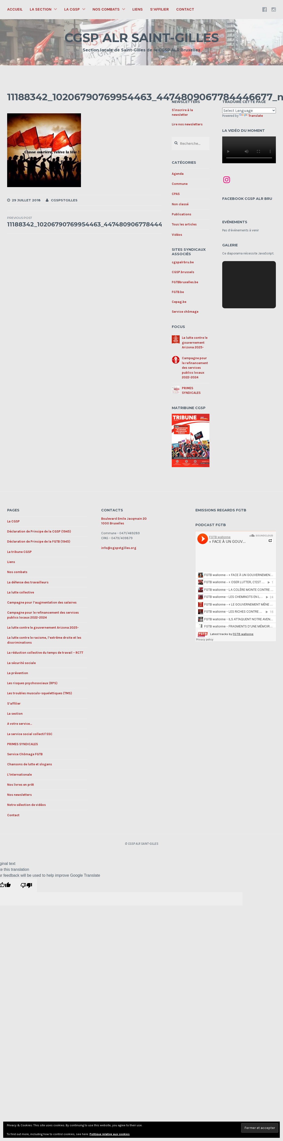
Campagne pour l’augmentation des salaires (42, 602)
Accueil (15, 9)
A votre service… (19, 724)
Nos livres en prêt (20, 784)
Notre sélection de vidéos (26, 805)
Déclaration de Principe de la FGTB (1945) (38, 541)
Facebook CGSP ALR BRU (247, 198)
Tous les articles (184, 224)
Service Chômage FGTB (25, 754)
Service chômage (185, 311)
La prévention (17, 673)
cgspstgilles (64, 200)
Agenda (178, 174)
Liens (137, 9)
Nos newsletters (19, 795)
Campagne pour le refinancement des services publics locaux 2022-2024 (195, 367)
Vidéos (177, 235)
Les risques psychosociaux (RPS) (32, 683)
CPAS (176, 194)
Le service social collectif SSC (29, 734)
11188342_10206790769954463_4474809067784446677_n (95, 222)
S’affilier (159, 9)
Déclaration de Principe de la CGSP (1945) (39, 531)
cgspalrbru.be (183, 262)
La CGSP (72, 9)
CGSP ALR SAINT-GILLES (141, 37)
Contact (185, 9)
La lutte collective (20, 592)
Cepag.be (179, 302)
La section (40, 9)
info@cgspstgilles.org (118, 548)
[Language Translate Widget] (249, 110)
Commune (180, 184)
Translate (251, 116)
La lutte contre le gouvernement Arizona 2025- (194, 342)
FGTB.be (178, 292)
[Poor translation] (26, 885)
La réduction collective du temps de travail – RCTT (45, 652)
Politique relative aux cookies (110, 1134)
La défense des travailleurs (27, 582)
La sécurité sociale (21, 663)
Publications (181, 214)
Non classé (180, 204)
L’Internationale (19, 774)
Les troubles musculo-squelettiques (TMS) (39, 693)
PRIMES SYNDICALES (22, 744)
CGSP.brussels (183, 272)
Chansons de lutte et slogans (29, 764)
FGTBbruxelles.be (185, 282)
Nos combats (106, 9)
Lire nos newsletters (187, 124)
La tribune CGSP (19, 552)
